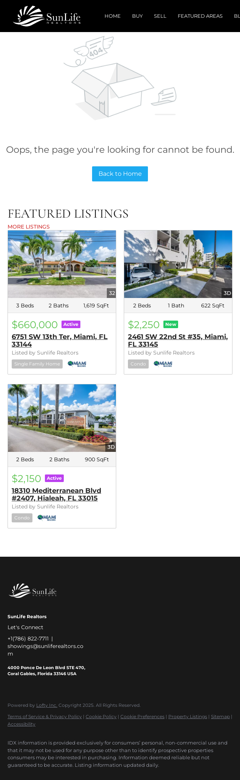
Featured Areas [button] (200, 16)
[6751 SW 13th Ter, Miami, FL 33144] (62, 264)
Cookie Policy (101, 716)
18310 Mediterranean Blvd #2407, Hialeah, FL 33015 (56, 494)
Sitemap (220, 716)
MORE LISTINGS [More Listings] (29, 226)
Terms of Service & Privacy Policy (45, 716)
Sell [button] (160, 16)
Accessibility (21, 724)
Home (113, 16)
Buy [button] (137, 16)
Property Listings (187, 716)
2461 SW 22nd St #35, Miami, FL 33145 (178, 341)
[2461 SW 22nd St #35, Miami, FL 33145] (178, 264)
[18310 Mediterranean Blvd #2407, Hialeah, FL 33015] (62, 418)
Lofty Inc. (46, 705)
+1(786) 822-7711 (28, 638)
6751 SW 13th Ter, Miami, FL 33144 (60, 341)
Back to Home (120, 173)
